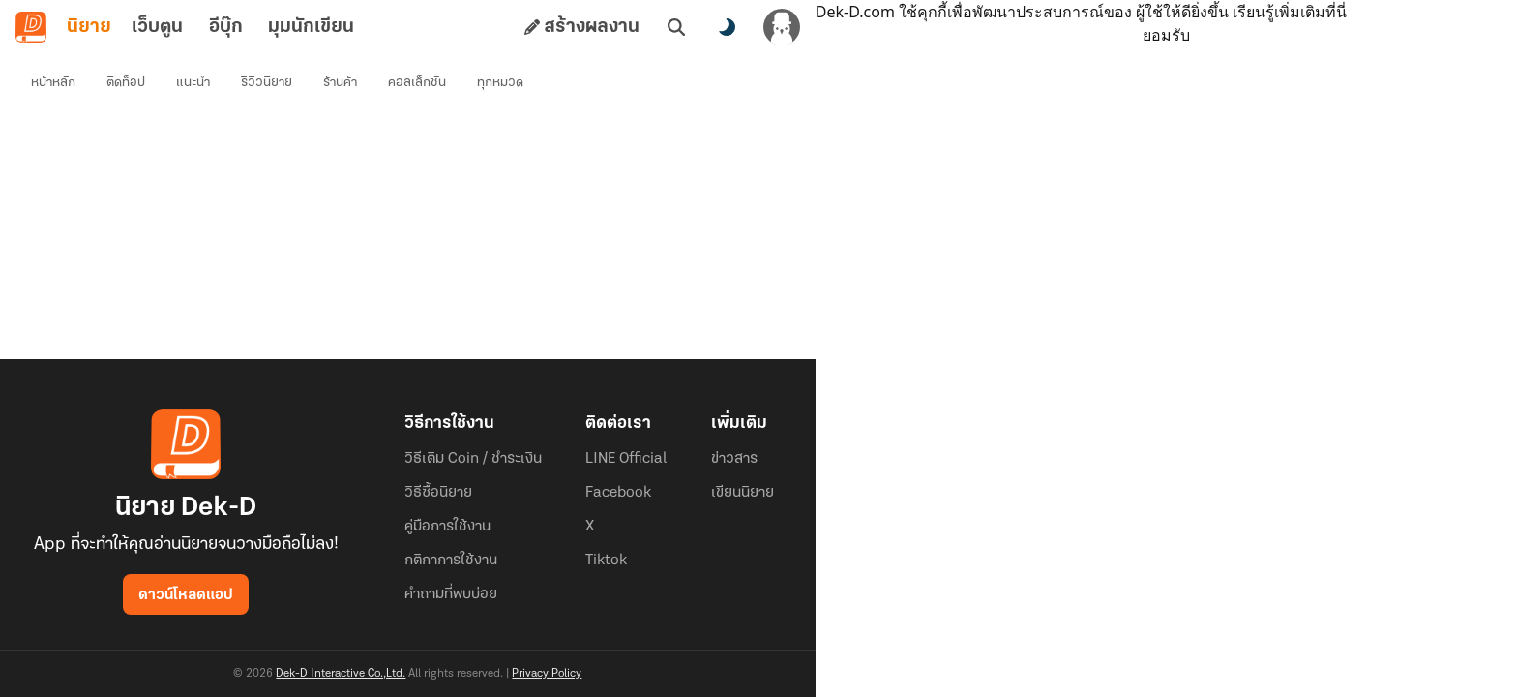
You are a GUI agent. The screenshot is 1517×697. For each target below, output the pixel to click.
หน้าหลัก (53, 83)
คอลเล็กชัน (417, 83)
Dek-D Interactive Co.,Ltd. (340, 674)
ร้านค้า (340, 83)
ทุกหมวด (500, 83)
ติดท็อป (125, 83)
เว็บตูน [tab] (157, 27)
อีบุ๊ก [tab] (226, 27)
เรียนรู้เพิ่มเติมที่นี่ (1290, 11)
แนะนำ (193, 83)
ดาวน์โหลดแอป (185, 595)
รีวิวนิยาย (266, 83)
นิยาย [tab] (89, 27)
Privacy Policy (546, 674)
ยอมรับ (1166, 34)
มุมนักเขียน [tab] (311, 27)
